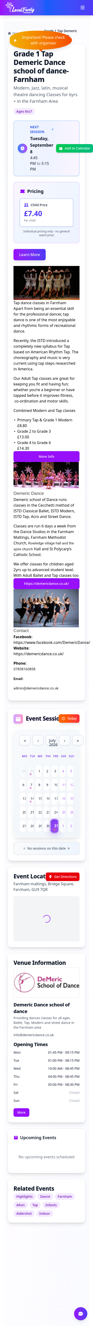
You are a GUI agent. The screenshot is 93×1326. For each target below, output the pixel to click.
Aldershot (24, 1213)
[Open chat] (80, 1313)
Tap (35, 1205)
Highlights (24, 1196)
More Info (46, 456)
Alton (20, 1205)
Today (69, 718)
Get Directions (63, 876)
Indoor (44, 1213)
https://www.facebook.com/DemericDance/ (51, 642)
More (21, 1112)
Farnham (65, 1196)
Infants (51, 1205)
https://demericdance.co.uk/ (46, 583)
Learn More (29, 254)
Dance (45, 1196)
